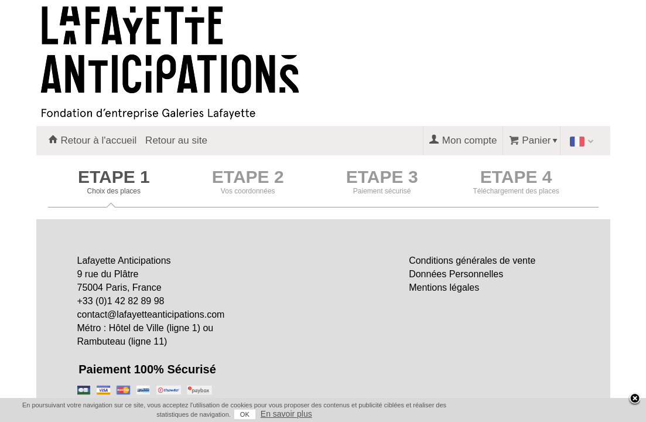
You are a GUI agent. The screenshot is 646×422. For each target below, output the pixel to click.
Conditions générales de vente (472, 261)
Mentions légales (444, 287)
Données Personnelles (456, 274)
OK (546, 414)
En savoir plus (588, 413)
